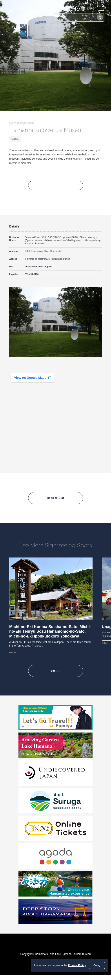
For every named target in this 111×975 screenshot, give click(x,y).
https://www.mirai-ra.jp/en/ (38, 266)
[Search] (100, 17)
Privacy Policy (77, 965)
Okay (96, 965)
